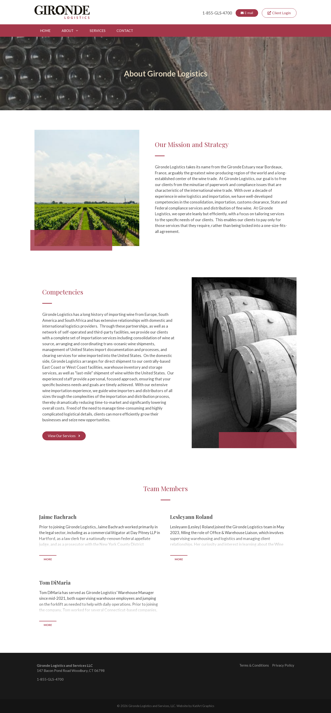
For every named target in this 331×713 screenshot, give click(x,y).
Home (45, 30)
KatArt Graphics (203, 706)
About (73, 30)
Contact (125, 30)
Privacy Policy (283, 665)
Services (98, 30)
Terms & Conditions (254, 665)
